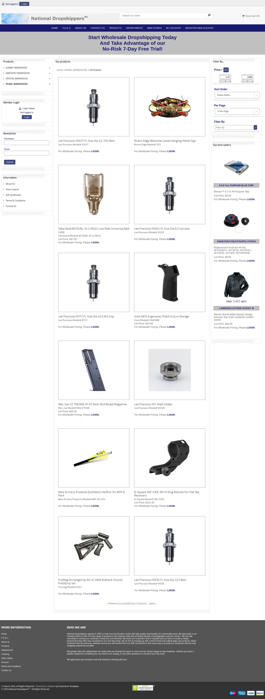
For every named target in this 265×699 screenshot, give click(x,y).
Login (24, 4)
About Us (80, 28)
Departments (134, 28)
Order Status (7, 658)
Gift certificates (13, 195)
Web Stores (154, 28)
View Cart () (251, 15)
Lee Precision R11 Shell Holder (153, 404)
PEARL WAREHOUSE (17, 84)
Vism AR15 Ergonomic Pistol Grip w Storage (161, 316)
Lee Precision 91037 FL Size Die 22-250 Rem (86, 140)
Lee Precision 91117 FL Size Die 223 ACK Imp (86, 316)
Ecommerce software (45, 686)
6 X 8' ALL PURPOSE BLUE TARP (236, 185)
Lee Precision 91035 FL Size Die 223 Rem (160, 579)
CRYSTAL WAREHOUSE (17, 78)
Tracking (5, 654)
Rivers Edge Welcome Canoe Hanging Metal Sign (165, 140)
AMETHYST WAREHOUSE (18, 73)
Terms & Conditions (16, 200)
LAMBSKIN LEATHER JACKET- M (236, 308)
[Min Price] (225, 77)
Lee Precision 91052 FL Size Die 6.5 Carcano (162, 228)
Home (54, 28)
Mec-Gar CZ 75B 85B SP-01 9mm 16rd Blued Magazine (92, 404)
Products (115, 28)
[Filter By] (234, 127)
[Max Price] (248, 77)
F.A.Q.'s (66, 28)
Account (5, 662)
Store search (12, 189)
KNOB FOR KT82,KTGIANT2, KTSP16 (236, 241)
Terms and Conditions (11, 666)
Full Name (9, 139)
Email (7, 149)
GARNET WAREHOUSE (16, 67)
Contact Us (98, 28)
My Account (173, 28)
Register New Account (199, 28)
